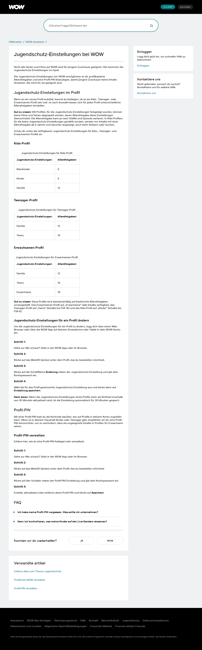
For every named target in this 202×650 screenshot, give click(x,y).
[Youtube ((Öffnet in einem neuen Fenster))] (179, 627)
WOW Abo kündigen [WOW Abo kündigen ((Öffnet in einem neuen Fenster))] (39, 620)
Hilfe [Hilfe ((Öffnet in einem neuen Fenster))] (83, 620)
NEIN (110, 540)
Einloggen (185, 7)
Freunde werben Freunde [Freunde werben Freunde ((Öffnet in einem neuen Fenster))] (130, 626)
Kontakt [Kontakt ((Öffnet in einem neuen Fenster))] (93, 620)
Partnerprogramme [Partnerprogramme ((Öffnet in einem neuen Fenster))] (65, 620)
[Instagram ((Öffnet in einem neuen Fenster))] (187, 618)
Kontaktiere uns (146, 93)
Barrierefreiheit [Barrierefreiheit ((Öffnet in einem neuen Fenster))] (110, 620)
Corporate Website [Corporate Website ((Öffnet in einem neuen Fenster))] (101, 626)
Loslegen (167, 7)
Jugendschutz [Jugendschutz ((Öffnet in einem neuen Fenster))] (131, 620)
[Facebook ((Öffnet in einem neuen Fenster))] (179, 618)
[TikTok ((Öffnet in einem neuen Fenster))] (187, 627)
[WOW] (17, 7)
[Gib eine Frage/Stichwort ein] (101, 25)
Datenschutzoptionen (156, 620)
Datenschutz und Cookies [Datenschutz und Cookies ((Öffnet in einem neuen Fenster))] (25, 626)
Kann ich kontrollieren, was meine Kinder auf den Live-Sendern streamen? (62, 521)
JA (81, 540)
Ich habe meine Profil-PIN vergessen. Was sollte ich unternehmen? (58, 512)
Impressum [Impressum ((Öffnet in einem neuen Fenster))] (17, 620)
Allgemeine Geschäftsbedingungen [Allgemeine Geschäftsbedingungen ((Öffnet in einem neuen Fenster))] (66, 626)
